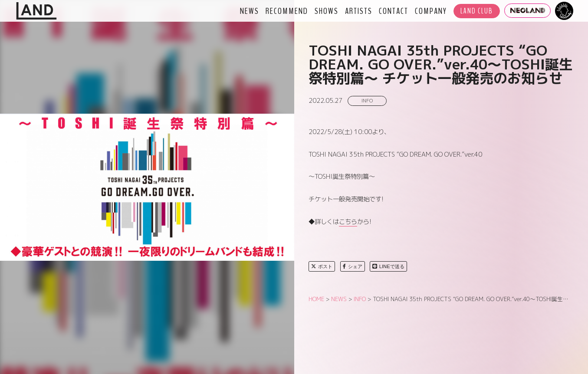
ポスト (321, 266)
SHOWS (326, 11)
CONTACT (393, 11)
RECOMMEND (287, 11)
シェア (352, 266)
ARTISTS (358, 11)
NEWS (249, 11)
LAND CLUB (476, 11)
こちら (348, 221)
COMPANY (431, 11)
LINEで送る (388, 266)
